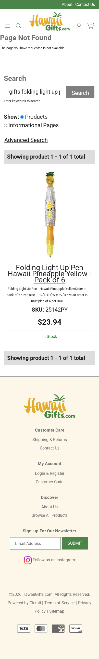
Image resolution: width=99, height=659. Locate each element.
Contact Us (85, 4)
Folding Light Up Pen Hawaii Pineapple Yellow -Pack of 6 (49, 273)
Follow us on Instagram (49, 559)
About (67, 4)
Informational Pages (31, 125)
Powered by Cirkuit (24, 602)
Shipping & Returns (49, 439)
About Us (49, 506)
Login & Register (49, 473)
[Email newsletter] (35, 543)
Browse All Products (50, 515)
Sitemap (56, 611)
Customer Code (49, 481)
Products (33, 117)
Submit (75, 543)
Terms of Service (59, 602)
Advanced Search (26, 140)
